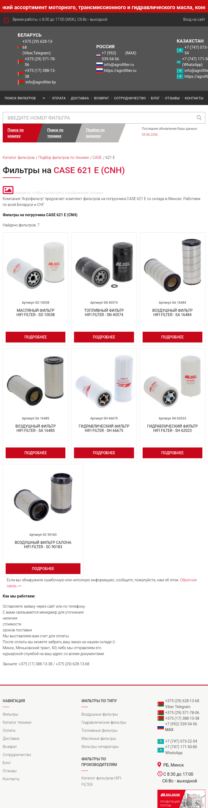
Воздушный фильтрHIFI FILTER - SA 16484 (172, 312)
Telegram (183, 707)
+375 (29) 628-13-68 (182, 701)
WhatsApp (173, 753)
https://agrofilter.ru (120, 70)
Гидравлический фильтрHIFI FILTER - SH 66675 (104, 428)
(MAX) (130, 53)
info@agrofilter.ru (119, 64)
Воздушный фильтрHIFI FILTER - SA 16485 (35, 428)
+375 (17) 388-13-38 (40, 73)
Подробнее (35, 337)
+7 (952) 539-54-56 (110, 56)
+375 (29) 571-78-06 (40, 62)
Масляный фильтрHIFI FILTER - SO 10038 (35, 312)
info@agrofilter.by (41, 82)
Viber (169, 707)
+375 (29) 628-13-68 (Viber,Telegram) (37, 47)
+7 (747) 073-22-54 (181, 741)
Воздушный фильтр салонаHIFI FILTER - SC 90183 (43, 544)
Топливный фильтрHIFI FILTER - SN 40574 (104, 312)
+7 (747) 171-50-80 (181, 747)
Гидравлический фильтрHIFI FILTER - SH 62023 (172, 428)
